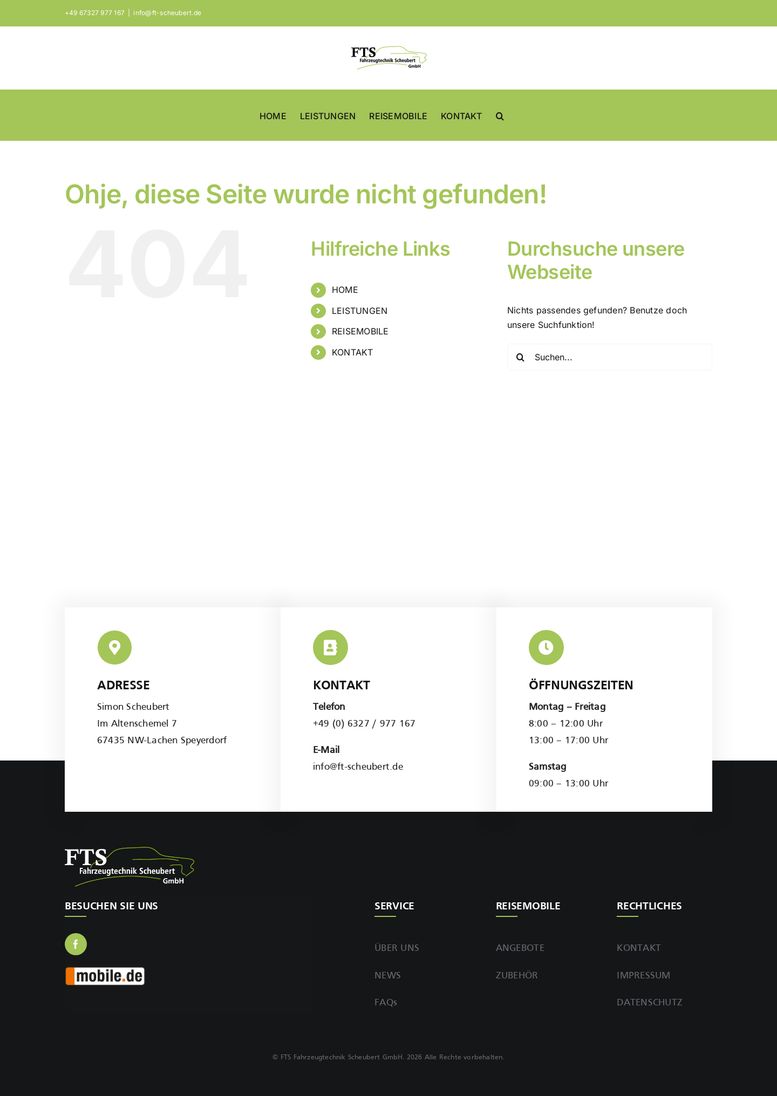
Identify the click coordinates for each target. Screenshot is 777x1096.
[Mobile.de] (105, 970)
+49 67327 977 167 (95, 13)
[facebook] (76, 944)
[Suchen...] (609, 357)
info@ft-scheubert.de (167, 13)
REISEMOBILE (360, 331)
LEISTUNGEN (359, 310)
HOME (345, 289)
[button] (500, 115)
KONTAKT (352, 352)
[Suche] (520, 357)
